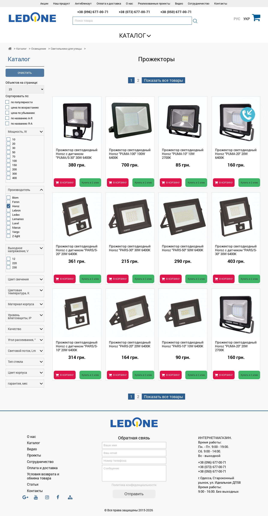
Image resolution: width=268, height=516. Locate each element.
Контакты (220, 3)
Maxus (16, 227)
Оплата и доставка (109, 3)
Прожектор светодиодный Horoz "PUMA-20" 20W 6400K (236, 154)
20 (13, 143)
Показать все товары (163, 80)
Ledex (16, 214)
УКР (246, 19)
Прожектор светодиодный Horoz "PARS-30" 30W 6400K (130, 248)
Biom (15, 197)
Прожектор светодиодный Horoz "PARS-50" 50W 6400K (183, 248)
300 (14, 173)
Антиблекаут (83, 3)
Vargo (15, 231)
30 (13, 148)
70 (13, 156)
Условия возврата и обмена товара (43, 476)
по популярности (22, 102)
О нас (129, 3)
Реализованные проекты (154, 3)
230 (14, 267)
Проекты (34, 455)
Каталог (132, 35)
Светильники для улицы (66, 48)
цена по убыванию (23, 113)
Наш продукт (61, 3)
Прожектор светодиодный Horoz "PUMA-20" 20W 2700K (236, 346)
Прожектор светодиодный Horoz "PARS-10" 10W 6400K (183, 344)
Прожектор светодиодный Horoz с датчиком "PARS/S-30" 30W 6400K (236, 250)
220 (14, 263)
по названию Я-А (21, 123)
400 (14, 178)
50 (13, 152)
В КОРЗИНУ (67, 182)
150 (14, 165)
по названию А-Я (21, 118)
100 (14, 160)
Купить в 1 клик (90, 182)
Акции (44, 3)
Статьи (32, 484)
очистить (25, 72)
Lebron (16, 210)
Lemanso (18, 219)
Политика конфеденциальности (134, 487)
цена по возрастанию (25, 107)
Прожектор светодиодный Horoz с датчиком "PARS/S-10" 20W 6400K (76, 346)
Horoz (15, 206)
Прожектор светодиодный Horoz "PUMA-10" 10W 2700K (183, 154)
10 (13, 139)
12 (13, 258)
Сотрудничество (198, 3)
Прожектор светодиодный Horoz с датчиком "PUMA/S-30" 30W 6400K (76, 154)
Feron (15, 202)
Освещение (38, 48)
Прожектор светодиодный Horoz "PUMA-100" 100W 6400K (130, 154)
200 (14, 169)
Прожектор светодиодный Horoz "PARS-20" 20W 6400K (130, 344)
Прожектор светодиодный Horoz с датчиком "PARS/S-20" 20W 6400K (76, 250)
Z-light (16, 236)
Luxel (15, 223)
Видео (179, 3)
